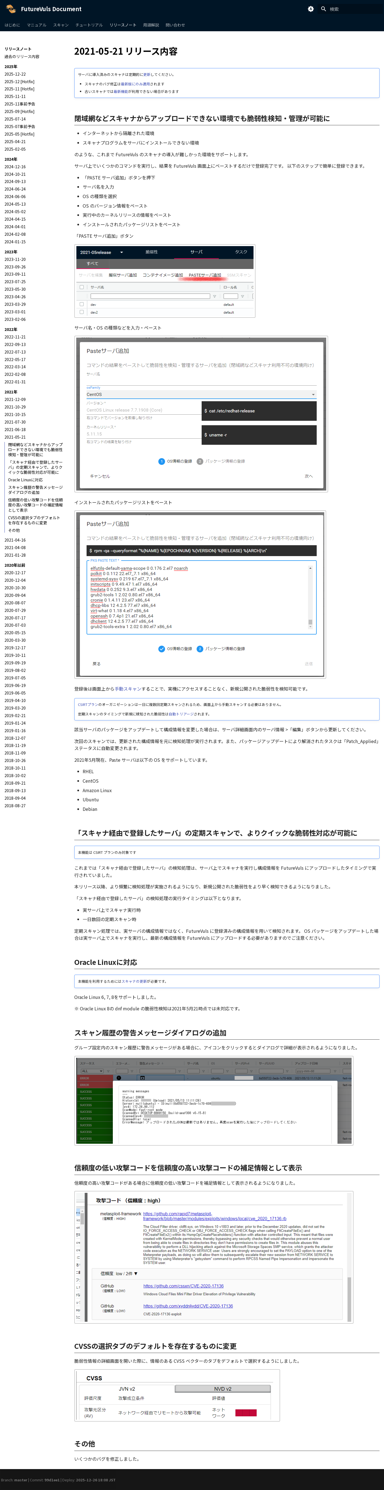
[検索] (350, 9)
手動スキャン (128, 688)
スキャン (61, 24)
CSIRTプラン (88, 704)
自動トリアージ (181, 714)
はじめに (12, 24)
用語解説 (151, 24)
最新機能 (121, 91)
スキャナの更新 (134, 981)
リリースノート (123, 24)
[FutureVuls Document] (11, 9)
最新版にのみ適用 (135, 83)
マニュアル (36, 24)
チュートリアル (89, 24)
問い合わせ (175, 24)
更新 (147, 74)
